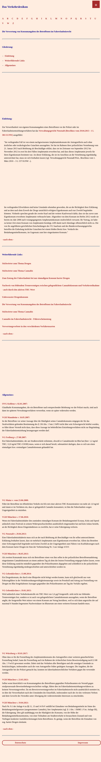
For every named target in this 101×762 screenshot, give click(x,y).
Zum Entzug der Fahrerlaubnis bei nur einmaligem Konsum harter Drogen (36, 278)
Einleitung (9, 56)
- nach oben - (8, 239)
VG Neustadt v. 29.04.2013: (14, 534)
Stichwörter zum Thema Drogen (16, 263)
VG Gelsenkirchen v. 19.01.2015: (16, 590)
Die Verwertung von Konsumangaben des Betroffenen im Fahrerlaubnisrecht (36, 304)
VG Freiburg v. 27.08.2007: (14, 437)
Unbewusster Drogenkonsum (15, 297)
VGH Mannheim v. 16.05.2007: (16, 417)
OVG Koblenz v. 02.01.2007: (15, 404)
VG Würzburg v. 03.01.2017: (15, 653)
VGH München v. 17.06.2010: (15, 517)
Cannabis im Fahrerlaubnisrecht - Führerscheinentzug (26, 319)
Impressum (83, 743)
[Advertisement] (51, 92)
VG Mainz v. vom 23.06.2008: (15, 500)
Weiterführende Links (15, 61)
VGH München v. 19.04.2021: (15, 703)
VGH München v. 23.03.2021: (15, 679)
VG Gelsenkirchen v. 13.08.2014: (16, 574)
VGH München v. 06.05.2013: (15, 554)
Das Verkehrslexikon (15, 6)
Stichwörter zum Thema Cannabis (17, 271)
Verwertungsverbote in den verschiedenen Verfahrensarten (28, 326)
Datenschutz (20, 743)
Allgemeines (10, 65)
